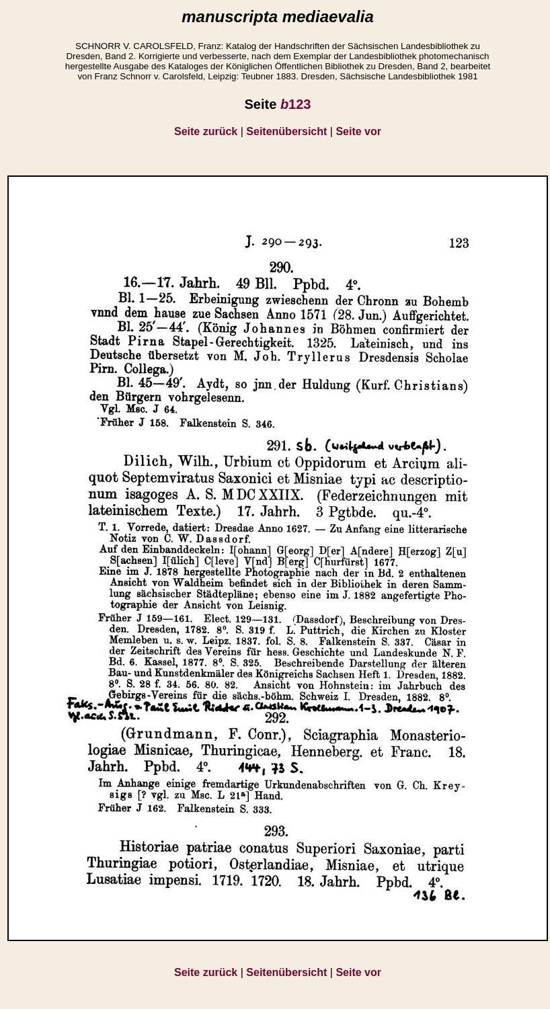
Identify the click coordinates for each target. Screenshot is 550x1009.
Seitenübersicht (286, 131)
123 (295, 104)
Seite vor (358, 131)
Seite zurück (205, 131)
